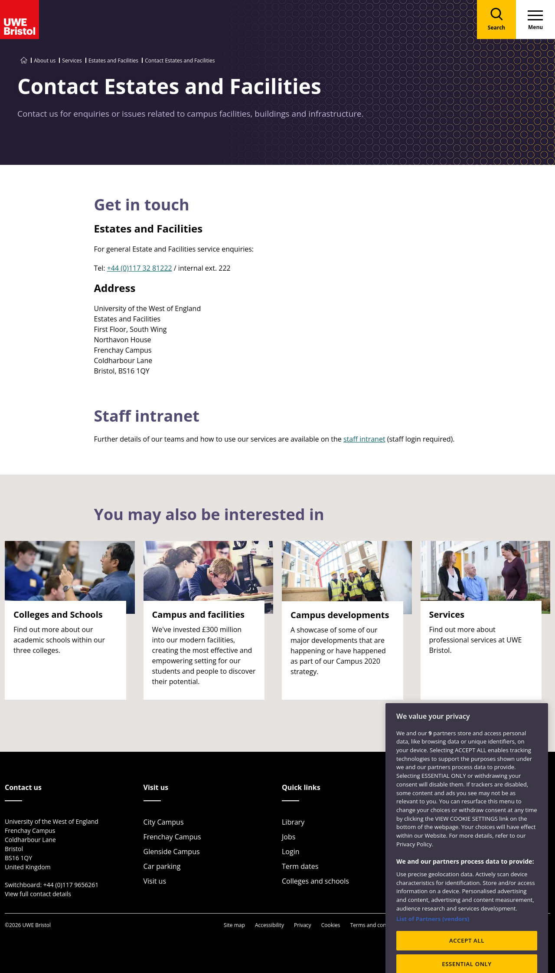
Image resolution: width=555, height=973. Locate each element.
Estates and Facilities (113, 60)
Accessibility (269, 925)
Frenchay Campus (172, 837)
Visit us (155, 881)
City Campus (164, 822)
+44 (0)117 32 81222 (139, 268)
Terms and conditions (376, 925)
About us (45, 60)
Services (72, 60)
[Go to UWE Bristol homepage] (23, 60)
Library (293, 822)
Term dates (300, 866)
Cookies (330, 925)
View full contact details (38, 894)
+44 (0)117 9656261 (71, 885)
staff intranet (364, 439)
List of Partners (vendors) (433, 933)
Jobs (288, 837)
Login (291, 851)
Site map (234, 925)
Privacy (302, 925)
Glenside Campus (172, 851)
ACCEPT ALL (466, 955)
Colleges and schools (315, 881)
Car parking (162, 866)
